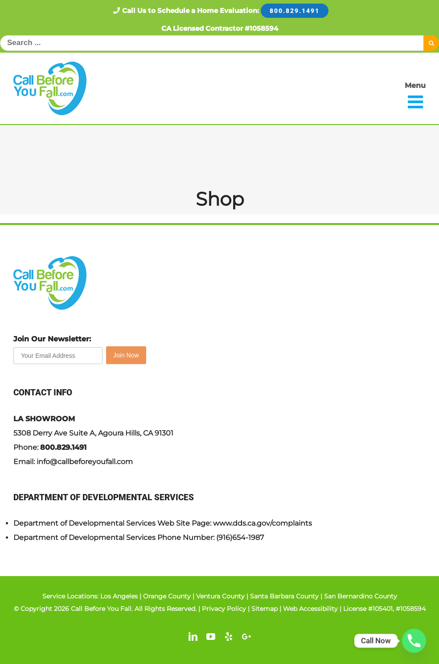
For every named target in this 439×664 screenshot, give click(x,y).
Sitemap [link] (264, 609)
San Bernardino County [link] (360, 596)
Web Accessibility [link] (310, 609)
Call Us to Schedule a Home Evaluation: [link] (219, 10)
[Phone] (414, 641)
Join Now (126, 355)
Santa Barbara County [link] (284, 596)
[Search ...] (211, 43)
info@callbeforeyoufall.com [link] (85, 461)
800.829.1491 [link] (63, 447)
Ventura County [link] (220, 596)
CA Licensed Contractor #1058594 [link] (219, 28)
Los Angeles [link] (119, 596)
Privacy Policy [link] (224, 609)
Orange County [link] (167, 596)
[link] (49, 88)
